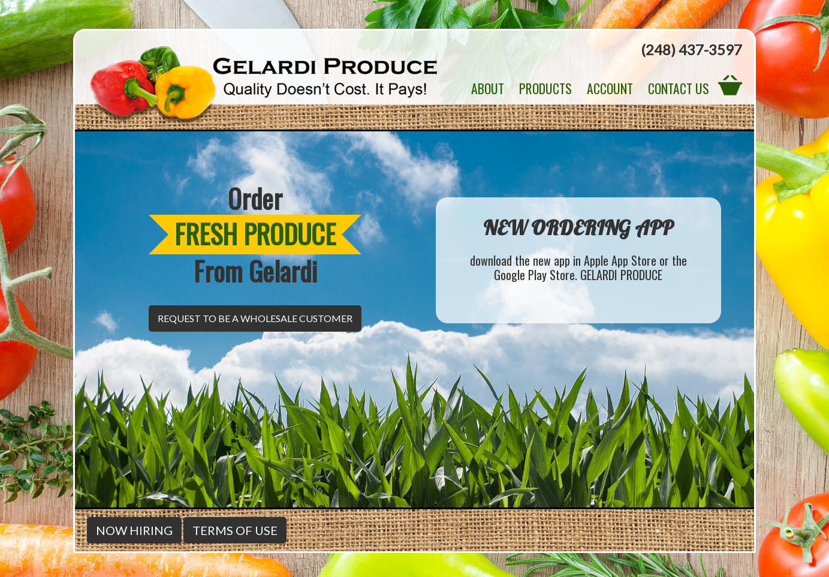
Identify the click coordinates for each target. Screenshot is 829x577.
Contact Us (678, 88)
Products (545, 88)
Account (610, 88)
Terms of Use (235, 530)
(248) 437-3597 (691, 49)
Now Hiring (134, 530)
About (487, 88)
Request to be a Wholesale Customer (255, 318)
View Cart (730, 84)
